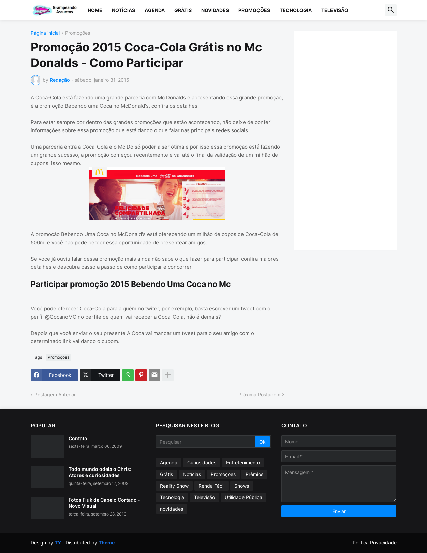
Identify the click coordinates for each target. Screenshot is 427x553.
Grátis (183, 10)
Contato (78, 438)
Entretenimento (243, 462)
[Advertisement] (352, 139)
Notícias (123, 10)
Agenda (155, 10)
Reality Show (174, 486)
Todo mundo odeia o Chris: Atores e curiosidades (100, 472)
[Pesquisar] (206, 441)
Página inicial (45, 33)
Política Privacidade (375, 543)
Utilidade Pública (243, 497)
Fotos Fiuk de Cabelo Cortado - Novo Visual (104, 503)
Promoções (254, 10)
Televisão (334, 10)
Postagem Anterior (55, 394)
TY (58, 543)
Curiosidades (201, 462)
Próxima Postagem (259, 394)
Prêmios (254, 474)
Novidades (215, 10)
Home (95, 10)
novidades (171, 509)
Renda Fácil (211, 486)
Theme (107, 543)
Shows (241, 486)
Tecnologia (296, 10)
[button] (391, 10)
